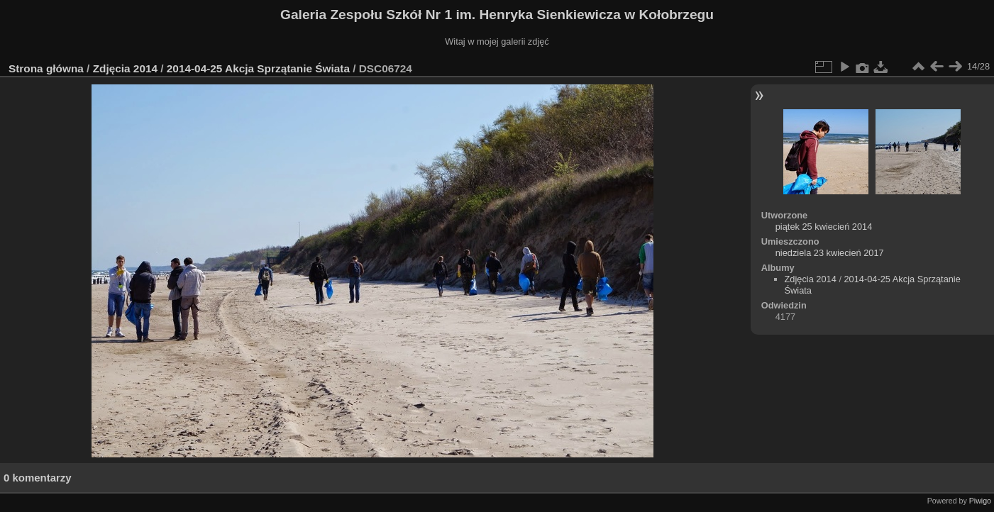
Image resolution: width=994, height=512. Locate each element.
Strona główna (46, 68)
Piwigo (980, 500)
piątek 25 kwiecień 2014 (824, 226)
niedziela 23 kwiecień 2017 (829, 252)
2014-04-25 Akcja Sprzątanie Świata (260, 68)
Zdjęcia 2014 (125, 68)
